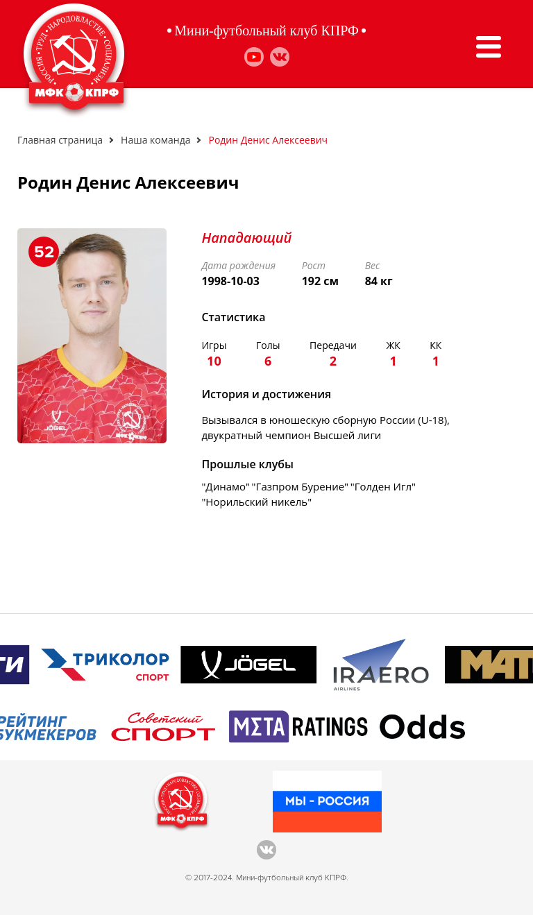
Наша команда (155, 139)
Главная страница (60, 139)
